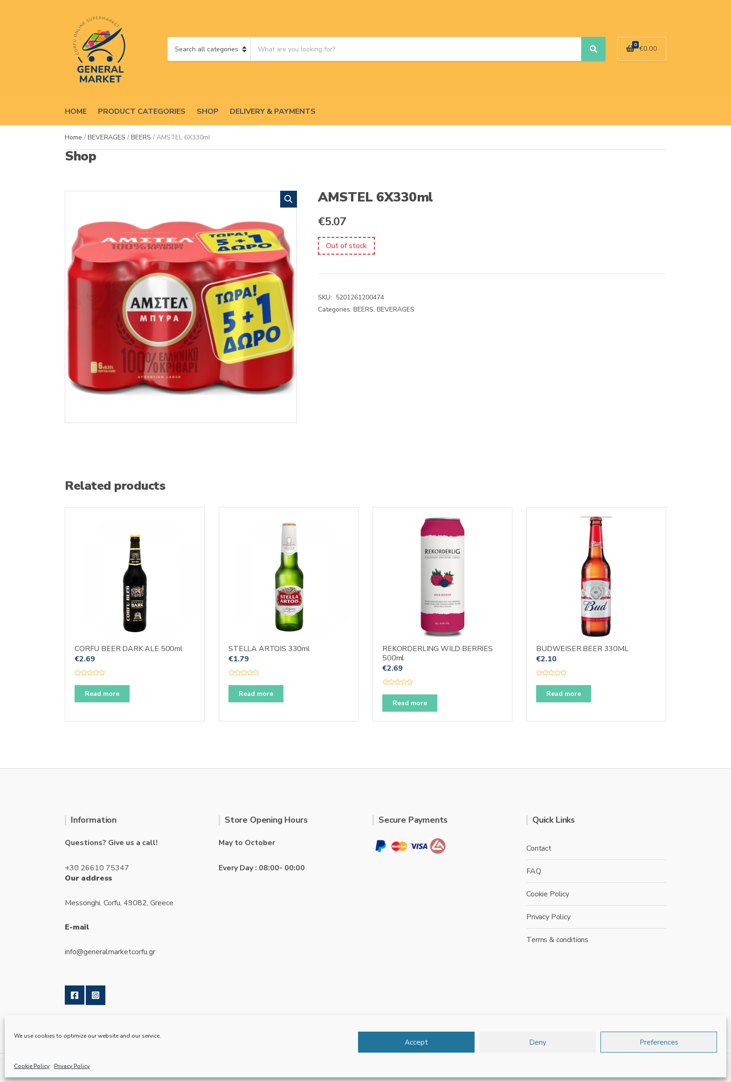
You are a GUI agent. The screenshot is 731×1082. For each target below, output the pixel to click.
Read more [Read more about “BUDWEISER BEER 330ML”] (563, 693)
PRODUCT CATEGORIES (142, 111)
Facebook (74, 995)
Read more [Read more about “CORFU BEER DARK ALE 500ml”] (102, 693)
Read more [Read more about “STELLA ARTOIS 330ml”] (256, 693)
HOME (76, 111)
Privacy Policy (72, 1066)
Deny (537, 1042)
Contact (539, 848)
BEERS (141, 137)
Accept (416, 1042)
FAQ (533, 871)
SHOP (208, 111)
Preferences (659, 1042)
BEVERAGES (106, 137)
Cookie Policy (31, 1066)
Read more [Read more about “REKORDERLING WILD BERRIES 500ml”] (410, 703)
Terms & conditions (557, 940)
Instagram (95, 995)
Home (73, 137)
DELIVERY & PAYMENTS (273, 111)
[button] (288, 199)
